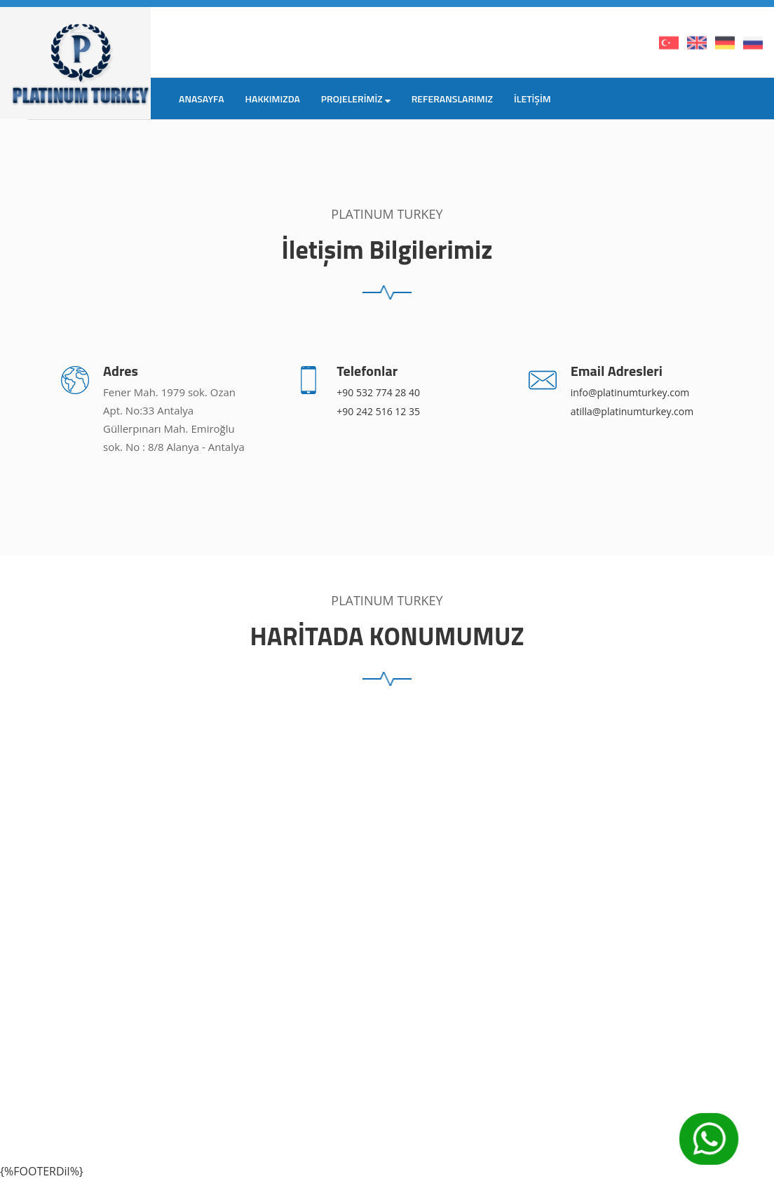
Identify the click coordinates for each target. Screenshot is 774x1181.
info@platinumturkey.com (630, 392)
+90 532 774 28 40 (378, 392)
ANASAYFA (201, 98)
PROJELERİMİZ (356, 98)
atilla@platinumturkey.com (632, 411)
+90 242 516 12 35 (378, 411)
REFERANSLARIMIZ (452, 98)
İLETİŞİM (532, 98)
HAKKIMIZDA (272, 98)
